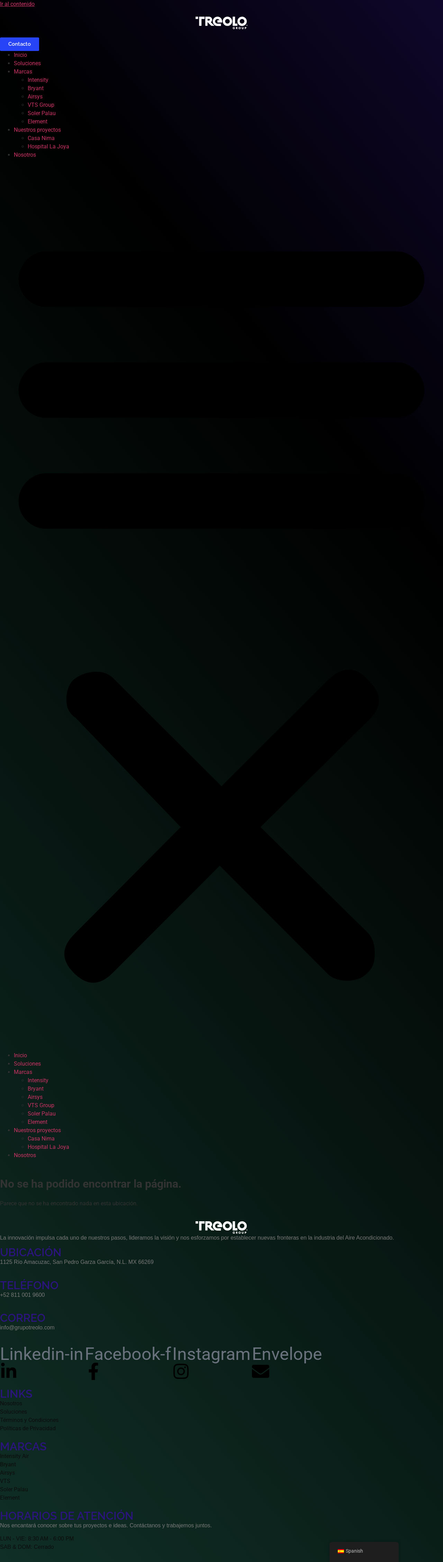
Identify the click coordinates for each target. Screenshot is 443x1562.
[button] (221, 605)
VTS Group (41, 105)
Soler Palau (42, 113)
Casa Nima (41, 138)
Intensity (38, 80)
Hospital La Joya (48, 146)
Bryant (36, 88)
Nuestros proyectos (37, 130)
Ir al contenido (17, 4)
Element (37, 121)
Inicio (20, 55)
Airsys (35, 96)
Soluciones (27, 63)
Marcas (23, 71)
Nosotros (25, 154)
